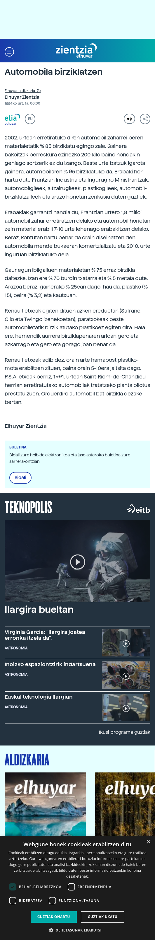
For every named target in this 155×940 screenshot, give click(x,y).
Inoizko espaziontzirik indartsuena (50, 664)
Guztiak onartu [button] (53, 916)
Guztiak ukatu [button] (103, 916)
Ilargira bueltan (39, 609)
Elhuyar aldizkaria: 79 (23, 91)
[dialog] (77, 888)
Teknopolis (28, 506)
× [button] (148, 842)
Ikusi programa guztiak (124, 732)
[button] (9, 51)
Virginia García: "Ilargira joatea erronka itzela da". (45, 635)
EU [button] (30, 119)
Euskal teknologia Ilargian (39, 697)
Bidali (20, 477)
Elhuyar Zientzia (22, 97)
